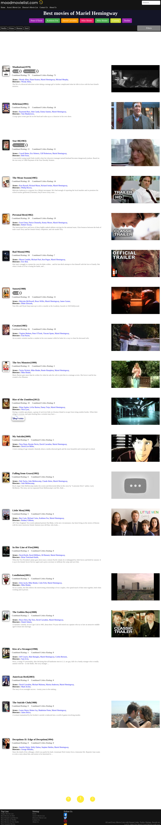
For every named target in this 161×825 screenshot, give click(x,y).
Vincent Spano (48, 333)
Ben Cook (23, 518)
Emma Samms (45, 112)
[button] (31, 71)
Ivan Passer (25, 336)
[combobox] (146, 3)
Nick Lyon (25, 409)
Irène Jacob (23, 583)
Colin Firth (43, 583)
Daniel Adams (26, 622)
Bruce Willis (39, 301)
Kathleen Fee (44, 518)
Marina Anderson (52, 685)
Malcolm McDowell (26, 301)
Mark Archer (26, 687)
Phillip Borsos (26, 188)
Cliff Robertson (45, 153)
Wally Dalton (36, 747)
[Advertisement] (80, 47)
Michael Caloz (32, 518)
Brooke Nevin (33, 444)
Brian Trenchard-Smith (29, 557)
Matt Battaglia (34, 657)
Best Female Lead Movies (9, 818)
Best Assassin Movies (8, 824)
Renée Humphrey (47, 370)
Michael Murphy (62, 80)
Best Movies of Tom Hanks (10, 822)
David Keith (23, 555)
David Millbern (34, 555)
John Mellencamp (34, 481)
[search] (151, 3)
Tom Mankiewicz (27, 114)
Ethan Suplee (24, 407)
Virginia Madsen (25, 333)
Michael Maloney (38, 685)
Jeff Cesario (23, 657)
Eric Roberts (34, 153)
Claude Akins (47, 481)
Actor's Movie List (14, 7)
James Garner (65, 301)
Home (3, 7)
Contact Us (44, 7)
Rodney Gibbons (27, 520)
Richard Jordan (46, 186)
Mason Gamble (24, 260)
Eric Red (24, 262)
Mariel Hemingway (48, 80)
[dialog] (17, 71)
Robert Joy (33, 710)
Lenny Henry (24, 710)
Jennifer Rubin (24, 747)
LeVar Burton (35, 407)
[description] (21, 75)
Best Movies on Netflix (8, 820)
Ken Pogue (46, 260)
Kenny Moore (47, 223)
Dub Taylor (23, 481)
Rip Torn (31, 620)
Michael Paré (36, 260)
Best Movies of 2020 (8, 816)
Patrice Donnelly (35, 223)
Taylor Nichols (24, 370)
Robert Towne (26, 225)
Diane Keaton (35, 80)
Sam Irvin (25, 659)
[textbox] (146, 3)
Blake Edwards (26, 303)
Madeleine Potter (44, 710)
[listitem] (36, 21)
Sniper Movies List (7, 814)
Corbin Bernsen (61, 657)
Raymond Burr (24, 112)
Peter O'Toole (37, 333)
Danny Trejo (45, 407)
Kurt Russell (23, 186)
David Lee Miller (27, 446)
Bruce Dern (23, 620)
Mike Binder (35, 370)
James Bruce (26, 712)
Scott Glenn (23, 223)
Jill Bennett (45, 555)
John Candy (35, 112)
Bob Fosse (25, 156)
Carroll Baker (24, 153)
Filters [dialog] (149, 28)
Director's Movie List (30, 7)
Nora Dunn (23, 444)
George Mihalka (27, 749)
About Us (53, 7)
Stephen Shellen (47, 747)
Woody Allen (24, 80)
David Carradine (45, 444)
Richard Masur (34, 186)
